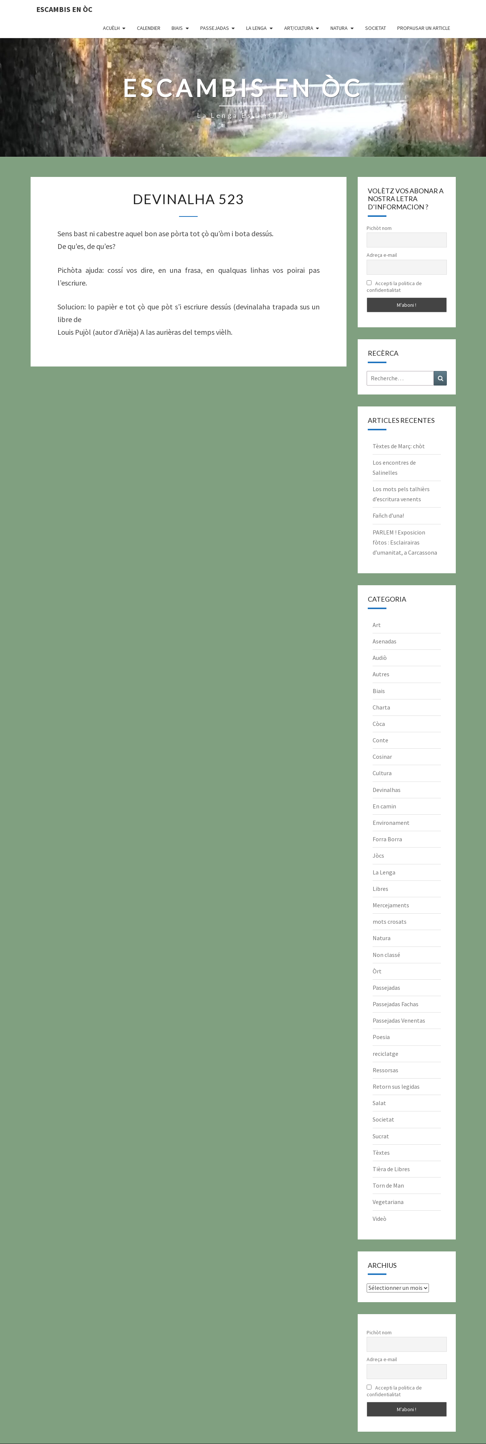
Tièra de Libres (391, 1169)
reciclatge (385, 1053)
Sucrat (381, 1136)
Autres (381, 674)
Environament (391, 822)
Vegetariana (388, 1202)
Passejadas (214, 28)
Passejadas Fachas (395, 1004)
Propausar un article (423, 28)
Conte (380, 740)
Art (377, 625)
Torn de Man (388, 1185)
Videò (379, 1218)
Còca (379, 723)
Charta (381, 707)
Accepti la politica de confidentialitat (394, 286)
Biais (177, 28)
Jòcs (378, 855)
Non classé (386, 954)
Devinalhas (387, 789)
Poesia (381, 1037)
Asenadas (384, 641)
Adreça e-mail (382, 255)
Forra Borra (387, 839)
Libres (380, 888)
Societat (375, 28)
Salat (379, 1103)
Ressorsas (385, 1070)
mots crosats (390, 921)
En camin (384, 806)
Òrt (377, 971)
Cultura (382, 773)
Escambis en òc (64, 9)
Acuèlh (111, 28)
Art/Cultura (298, 28)
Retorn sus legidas (396, 1086)
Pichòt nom (379, 228)
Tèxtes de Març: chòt (399, 446)
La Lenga (256, 28)
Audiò (380, 657)
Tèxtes (381, 1152)
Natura (339, 28)
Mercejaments (391, 905)
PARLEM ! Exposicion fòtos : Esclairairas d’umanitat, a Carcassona (405, 542)
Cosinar (382, 756)
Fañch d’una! (388, 515)
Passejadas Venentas (399, 1020)
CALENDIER (148, 28)
